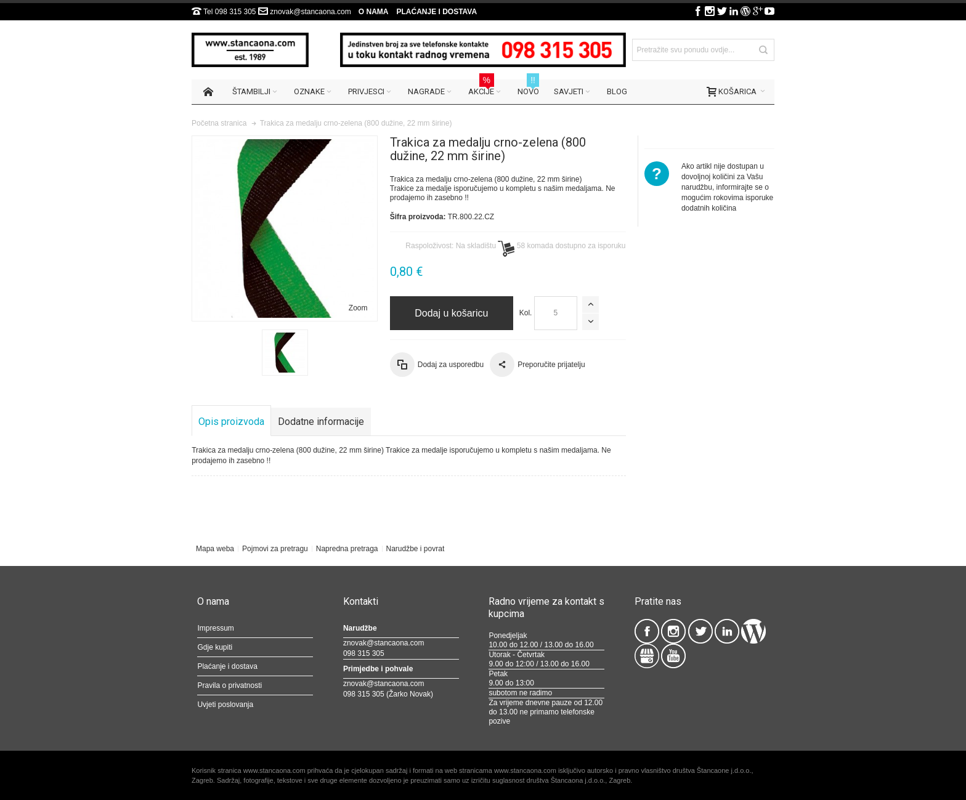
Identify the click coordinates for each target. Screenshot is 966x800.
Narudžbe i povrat (415, 548)
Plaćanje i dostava (436, 11)
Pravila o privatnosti (229, 685)
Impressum (215, 628)
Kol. (525, 313)
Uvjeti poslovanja (225, 704)
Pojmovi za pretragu (275, 548)
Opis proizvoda (231, 421)
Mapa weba (215, 548)
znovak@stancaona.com (310, 11)
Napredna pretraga (347, 548)
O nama (374, 11)
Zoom (358, 308)
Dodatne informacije (321, 421)
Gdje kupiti (214, 647)
